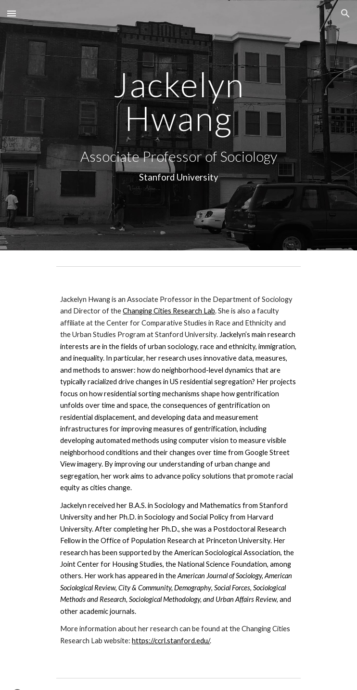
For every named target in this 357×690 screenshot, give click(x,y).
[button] (11, 13)
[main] (178, 101)
